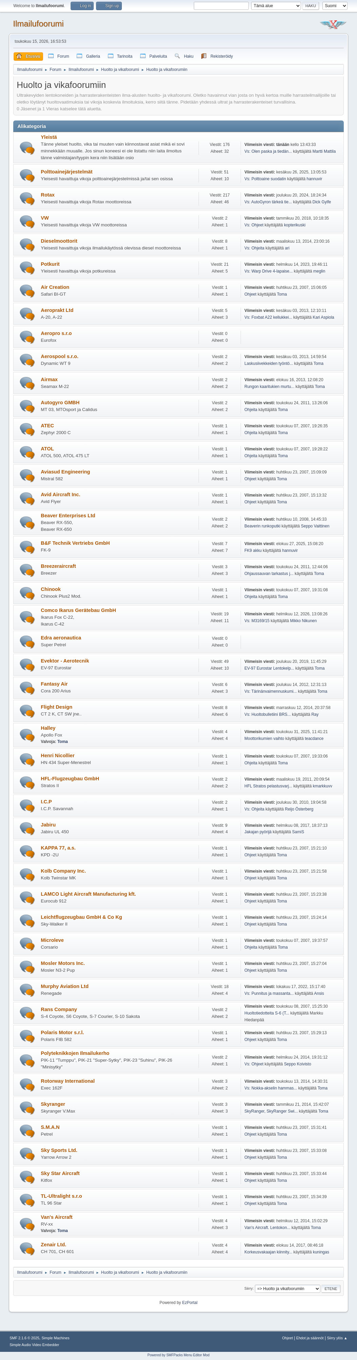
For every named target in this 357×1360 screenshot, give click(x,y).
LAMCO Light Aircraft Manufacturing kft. (88, 894)
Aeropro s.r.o (56, 333)
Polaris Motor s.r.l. (62, 1032)
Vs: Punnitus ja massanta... (269, 993)
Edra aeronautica (61, 637)
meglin (319, 271)
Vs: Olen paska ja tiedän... (268, 151)
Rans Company (59, 1009)
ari (287, 248)
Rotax (48, 195)
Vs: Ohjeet (253, 225)
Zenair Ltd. (53, 1244)
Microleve (52, 940)
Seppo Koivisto (297, 1064)
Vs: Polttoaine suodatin (265, 178)
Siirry (248, 1288)
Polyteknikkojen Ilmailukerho (75, 1053)
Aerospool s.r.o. (59, 356)
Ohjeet (250, 294)
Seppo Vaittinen (315, 526)
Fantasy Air (54, 684)
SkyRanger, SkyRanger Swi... (271, 1111)
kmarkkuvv (322, 786)
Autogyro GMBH (60, 402)
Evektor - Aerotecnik (65, 661)
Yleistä (49, 137)
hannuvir (314, 178)
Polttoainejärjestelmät (66, 171)
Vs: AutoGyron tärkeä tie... (268, 202)
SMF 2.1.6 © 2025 (24, 1338)
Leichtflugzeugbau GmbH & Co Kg (81, 917)
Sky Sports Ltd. (59, 1150)
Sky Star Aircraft (60, 1173)
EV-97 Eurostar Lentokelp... (269, 668)
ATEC (47, 425)
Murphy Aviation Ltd (65, 986)
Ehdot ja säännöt (310, 1338)
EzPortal (190, 1302)
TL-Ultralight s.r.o (61, 1196)
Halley (48, 728)
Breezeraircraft (58, 566)
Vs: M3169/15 (256, 620)
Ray (314, 714)
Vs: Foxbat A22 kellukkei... (268, 317)
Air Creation (55, 287)
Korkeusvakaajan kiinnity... (268, 1252)
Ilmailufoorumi (38, 23)
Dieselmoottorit (59, 241)
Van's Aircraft (56, 1217)
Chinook (51, 589)
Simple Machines (56, 1338)
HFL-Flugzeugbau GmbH (70, 778)
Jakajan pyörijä (257, 832)
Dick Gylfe (322, 202)
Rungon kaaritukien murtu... (269, 386)
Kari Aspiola (323, 317)
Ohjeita (250, 409)
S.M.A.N (50, 1127)
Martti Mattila (324, 151)
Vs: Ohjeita (254, 248)
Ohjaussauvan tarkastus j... (269, 573)
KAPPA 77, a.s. (58, 848)
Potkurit (50, 264)
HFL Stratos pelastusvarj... (268, 786)
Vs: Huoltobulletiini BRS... (267, 714)
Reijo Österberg (299, 809)
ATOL (47, 448)
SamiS (298, 832)
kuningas (321, 1252)
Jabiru (48, 824)
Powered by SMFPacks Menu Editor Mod (179, 1355)
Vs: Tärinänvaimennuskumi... (270, 691)
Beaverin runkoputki (262, 526)
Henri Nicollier (57, 755)
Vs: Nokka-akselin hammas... (270, 1088)
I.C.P (46, 801)
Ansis (319, 993)
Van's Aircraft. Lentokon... (267, 1227)
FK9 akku (253, 550)
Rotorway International (68, 1081)
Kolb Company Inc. (63, 871)
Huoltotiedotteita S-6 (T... (266, 1013)
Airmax (49, 379)
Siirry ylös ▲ (337, 1338)
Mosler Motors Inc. (62, 963)
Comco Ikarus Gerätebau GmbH (78, 610)
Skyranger (53, 1104)
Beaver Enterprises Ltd (68, 515)
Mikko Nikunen (303, 620)
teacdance (314, 738)
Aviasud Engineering (65, 471)
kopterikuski (294, 225)
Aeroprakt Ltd (57, 310)
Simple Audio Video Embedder (34, 1345)
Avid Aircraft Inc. (60, 494)
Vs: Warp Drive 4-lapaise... (268, 271)
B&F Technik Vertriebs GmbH (75, 543)
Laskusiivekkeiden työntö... (268, 363)
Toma (282, 294)
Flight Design (56, 707)
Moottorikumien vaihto (264, 738)
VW (45, 218)
